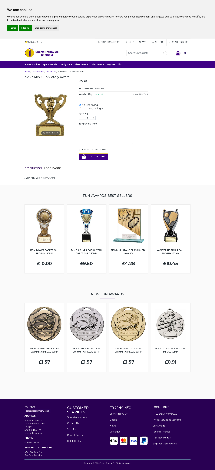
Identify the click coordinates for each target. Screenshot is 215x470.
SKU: (135, 94)
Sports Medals (50, 64)
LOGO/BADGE (52, 168)
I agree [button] (13, 28)
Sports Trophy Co (108, 42)
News (142, 42)
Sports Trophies (32, 64)
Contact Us (73, 423)
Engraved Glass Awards (164, 444)
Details (129, 42)
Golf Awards (158, 426)
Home (27, 72)
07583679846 (31, 443)
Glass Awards (81, 64)
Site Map (71, 429)
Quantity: (84, 113)
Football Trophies (161, 432)
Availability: (86, 94)
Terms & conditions (77, 417)
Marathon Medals (161, 438)
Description (33, 168)
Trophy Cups (65, 64)
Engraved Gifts (114, 64)
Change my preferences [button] (46, 28)
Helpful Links (74, 441)
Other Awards (97, 64)
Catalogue (157, 42)
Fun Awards (51, 72)
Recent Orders (178, 42)
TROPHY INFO (120, 408)
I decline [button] (25, 28)
